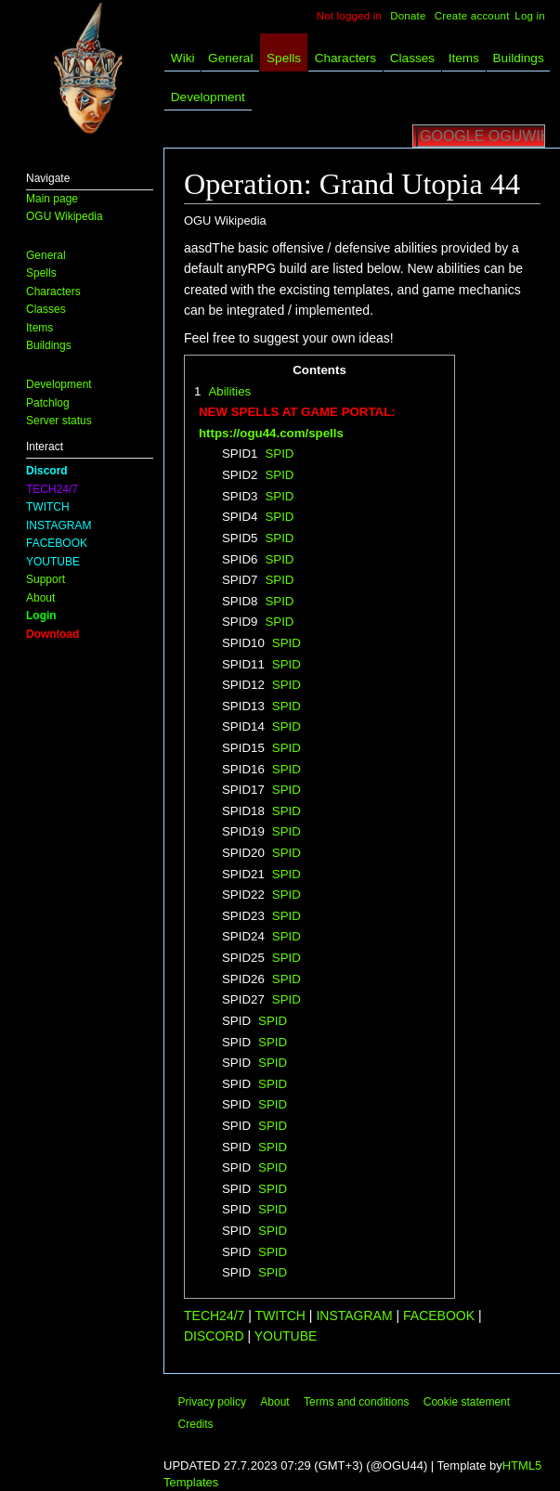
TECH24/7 (52, 489)
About (40, 597)
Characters (53, 291)
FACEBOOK (56, 543)
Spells (41, 272)
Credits (196, 1424)
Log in (529, 15)
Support (45, 579)
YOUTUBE (53, 561)
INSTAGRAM (58, 525)
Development (59, 384)
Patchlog (48, 402)
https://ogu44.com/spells (271, 433)
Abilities (229, 391)
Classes (46, 309)
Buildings (49, 345)
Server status (59, 420)
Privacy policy (212, 1401)
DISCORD (215, 1336)
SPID (279, 453)
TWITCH (48, 506)
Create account (472, 15)
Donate (407, 15)
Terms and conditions (356, 1401)
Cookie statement (466, 1401)
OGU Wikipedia (64, 216)
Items (39, 327)
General (46, 255)
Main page (52, 198)
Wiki (183, 58)
